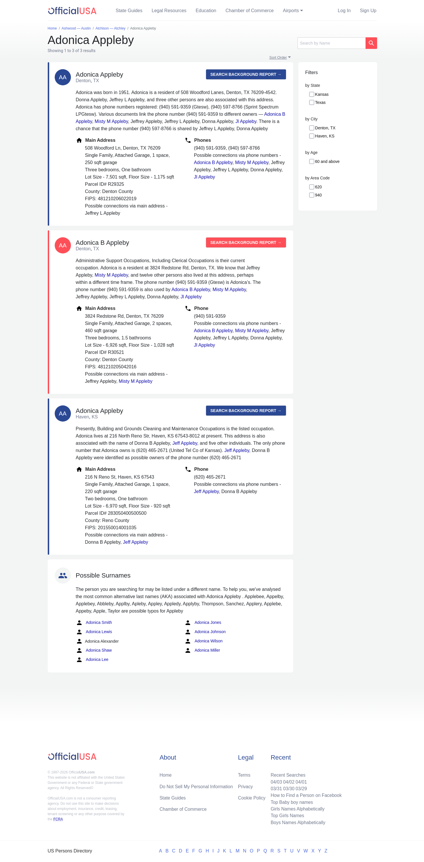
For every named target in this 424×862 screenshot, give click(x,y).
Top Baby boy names (290, 801)
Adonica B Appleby (213, 162)
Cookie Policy (252, 796)
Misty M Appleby (111, 121)
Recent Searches (287, 773)
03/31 (275, 787)
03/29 (300, 787)
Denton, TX (325, 128)
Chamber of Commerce (249, 10)
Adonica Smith (94, 622)
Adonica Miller (202, 650)
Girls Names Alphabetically (296, 808)
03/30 (287, 787)
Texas (320, 102)
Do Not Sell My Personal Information (196, 785)
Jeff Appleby (184, 443)
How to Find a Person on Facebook (305, 794)
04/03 (275, 780)
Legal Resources (169, 10)
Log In (344, 10)
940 (318, 195)
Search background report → (246, 74)
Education (206, 10)
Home (165, 773)
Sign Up (368, 10)
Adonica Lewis (94, 631)
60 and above (327, 161)
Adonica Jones (202, 622)
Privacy (245, 785)
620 (318, 187)
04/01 (300, 780)
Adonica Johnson (205, 631)
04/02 (287, 780)
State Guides (129, 10)
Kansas (322, 94)
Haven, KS (325, 136)
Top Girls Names (286, 815)
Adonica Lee (92, 659)
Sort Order (278, 57)
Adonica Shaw (94, 650)
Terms (244, 773)
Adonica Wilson (203, 641)
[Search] (332, 43)
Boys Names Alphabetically (297, 822)
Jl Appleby (246, 121)
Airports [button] (291, 10)
